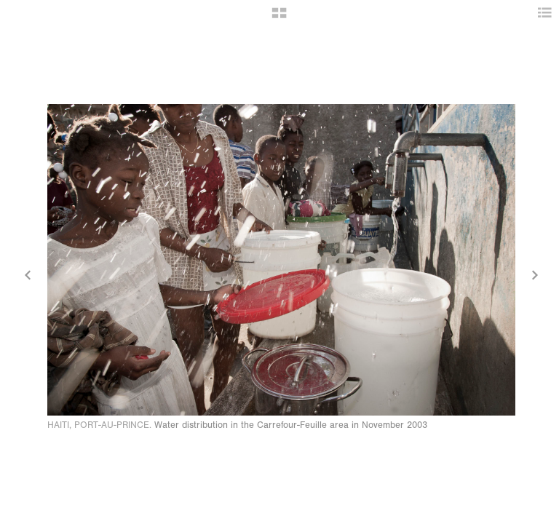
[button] (279, 18)
